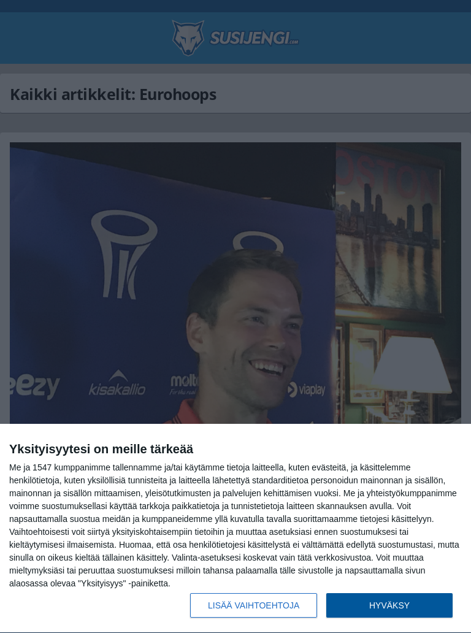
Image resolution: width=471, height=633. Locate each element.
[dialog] (235, 528)
